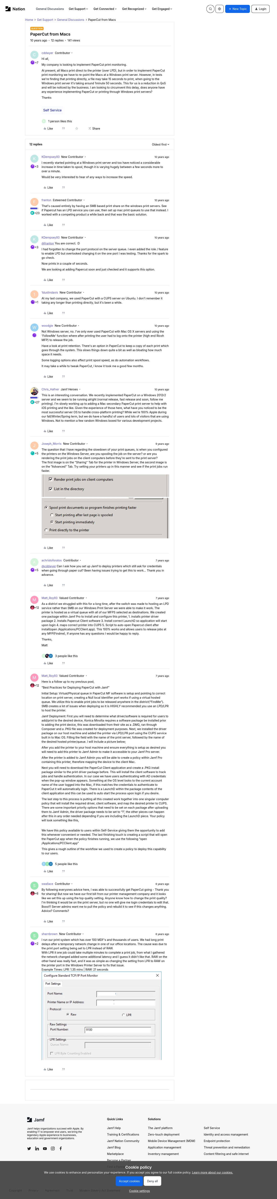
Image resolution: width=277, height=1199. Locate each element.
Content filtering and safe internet (226, 1154)
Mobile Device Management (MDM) (171, 1141)
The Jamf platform (160, 1128)
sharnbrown (50, 934)
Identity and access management (226, 1134)
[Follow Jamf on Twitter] (29, 1148)
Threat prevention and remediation (227, 1147)
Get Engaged (162, 9)
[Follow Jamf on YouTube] (45, 1148)
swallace (47, 883)
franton (46, 200)
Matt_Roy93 (50, 598)
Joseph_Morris (52, 443)
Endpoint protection (217, 1141)
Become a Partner (119, 1160)
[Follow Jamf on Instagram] (53, 1148)
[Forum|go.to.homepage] (15, 8)
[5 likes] (60, 864)
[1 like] (57, 121)
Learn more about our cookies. (212, 1172)
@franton (48, 243)
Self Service (52, 110)
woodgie (47, 325)
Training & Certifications (123, 1134)
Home (29, 19)
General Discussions (50, 9)
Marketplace (115, 1154)
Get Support (79, 9)
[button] (237, 9)
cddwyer (47, 53)
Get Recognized (134, 9)
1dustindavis (50, 292)
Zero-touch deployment (163, 1134)
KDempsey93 (51, 156)
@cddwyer (49, 566)
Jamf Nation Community (123, 1141)
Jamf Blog (114, 1147)
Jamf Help (114, 1128)
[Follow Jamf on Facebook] (61, 1148)
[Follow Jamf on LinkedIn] (37, 1148)
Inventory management (163, 1154)
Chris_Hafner (50, 389)
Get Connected (105, 9)
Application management (164, 1147)
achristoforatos (52, 560)
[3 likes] (60, 656)
